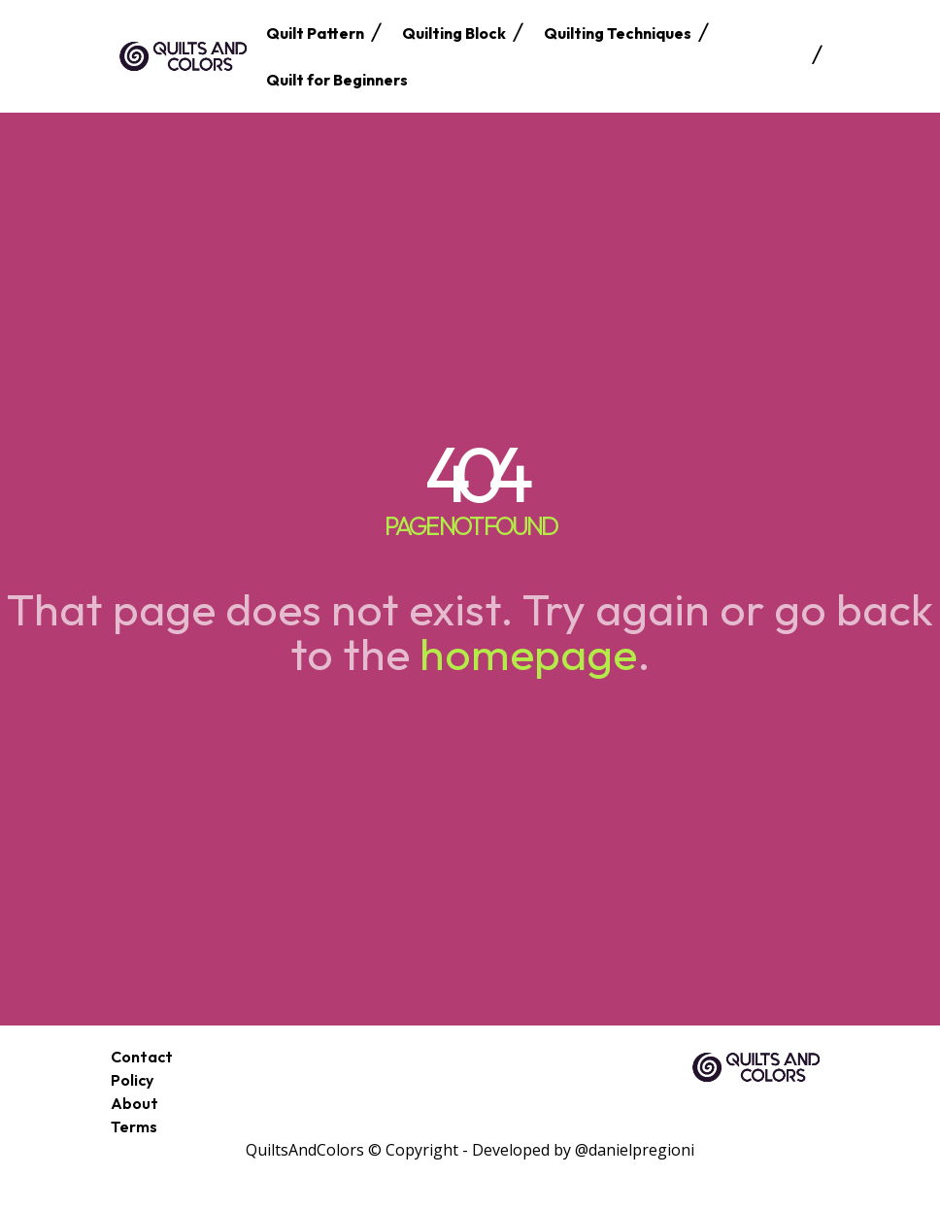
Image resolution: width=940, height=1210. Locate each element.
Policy (132, 1080)
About (134, 1103)
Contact (142, 1056)
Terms (134, 1126)
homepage (528, 653)
